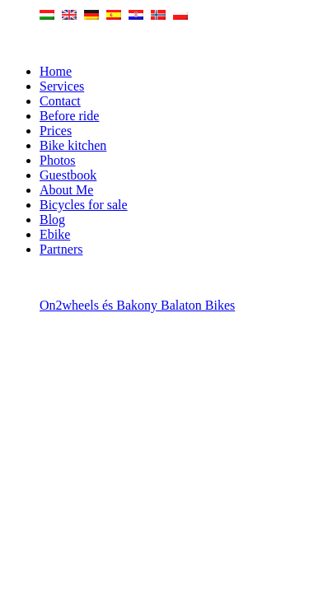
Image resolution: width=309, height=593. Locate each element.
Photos (58, 160)
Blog (52, 219)
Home (56, 71)
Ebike (55, 234)
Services (62, 86)
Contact (60, 101)
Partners (61, 249)
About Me (66, 190)
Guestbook (68, 175)
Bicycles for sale (84, 205)
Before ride (69, 116)
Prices (56, 131)
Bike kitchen (73, 145)
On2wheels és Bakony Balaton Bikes (137, 305)
